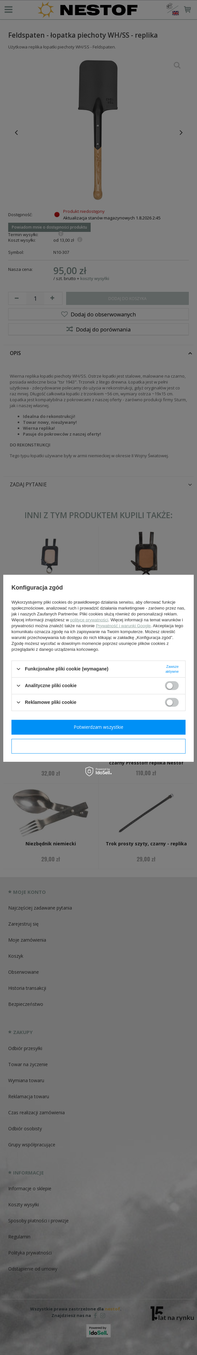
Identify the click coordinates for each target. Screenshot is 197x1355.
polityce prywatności (89, 619)
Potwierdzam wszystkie (98, 727)
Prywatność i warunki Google (123, 625)
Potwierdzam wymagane (98, 746)
